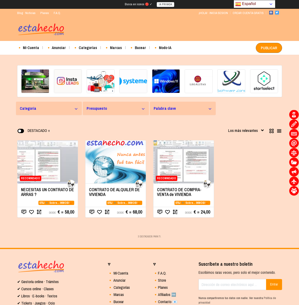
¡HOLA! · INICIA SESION (213, 13)
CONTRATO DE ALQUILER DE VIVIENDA (114, 192)
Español (245, 4)
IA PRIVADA (165, 4)
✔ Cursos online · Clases (35, 288)
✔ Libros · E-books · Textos (37, 296)
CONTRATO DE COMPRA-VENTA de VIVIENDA (179, 192)
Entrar (274, 284)
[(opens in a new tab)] (35, 81)
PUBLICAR (269, 47)
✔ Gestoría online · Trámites (38, 281)
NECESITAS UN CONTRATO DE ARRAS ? (47, 192)
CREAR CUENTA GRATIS (248, 13)
